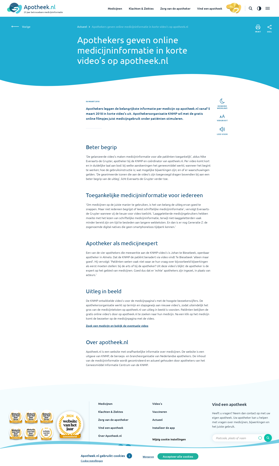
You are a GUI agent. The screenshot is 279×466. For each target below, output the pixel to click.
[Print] (258, 29)
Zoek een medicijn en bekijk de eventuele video (117, 326)
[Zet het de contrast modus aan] (259, 8)
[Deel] (269, 29)
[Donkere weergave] (222, 104)
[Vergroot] (222, 118)
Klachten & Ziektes (141, 8)
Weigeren (148, 456)
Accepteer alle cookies (178, 456)
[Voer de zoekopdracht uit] (268, 438)
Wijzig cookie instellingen (169, 439)
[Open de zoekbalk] (250, 8)
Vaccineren (159, 412)
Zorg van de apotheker (175, 8)
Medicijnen (115, 8)
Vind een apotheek (209, 8)
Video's (157, 404)
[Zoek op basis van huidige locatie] (260, 438)
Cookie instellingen (92, 460)
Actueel (82, 26)
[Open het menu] (267, 8)
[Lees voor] (222, 131)
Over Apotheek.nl (110, 436)
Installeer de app (163, 428)
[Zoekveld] (242, 438)
